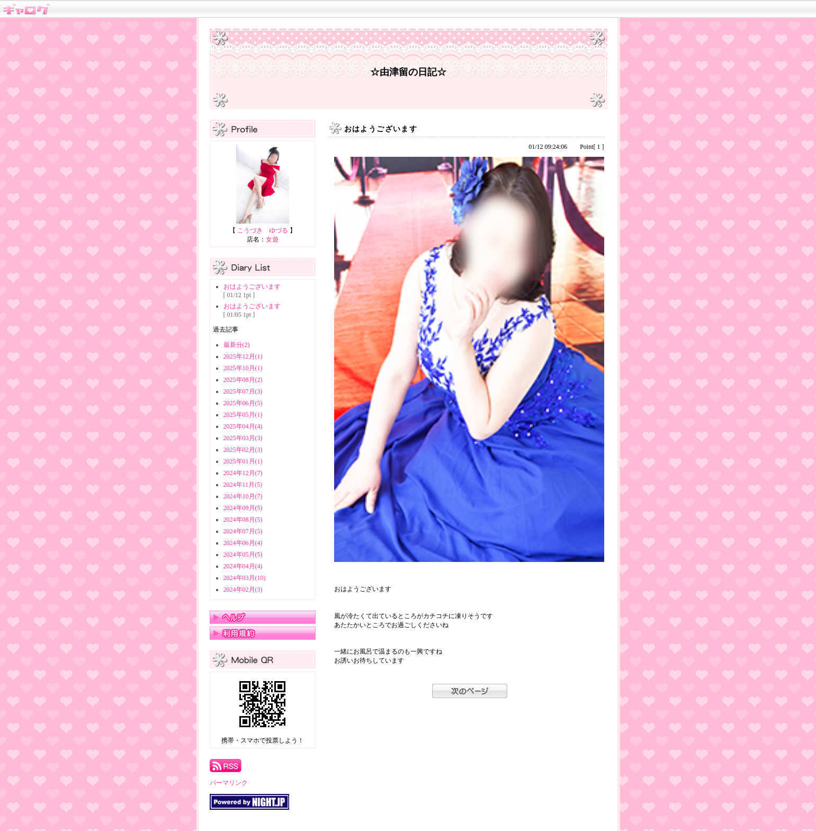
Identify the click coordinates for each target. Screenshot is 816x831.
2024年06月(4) (243, 543)
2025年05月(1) (243, 414)
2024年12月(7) (243, 473)
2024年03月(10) (244, 578)
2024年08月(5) (243, 519)
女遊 (272, 239)
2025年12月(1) (243, 356)
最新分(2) (236, 345)
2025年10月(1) (243, 368)
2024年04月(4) (243, 566)
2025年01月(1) (243, 461)
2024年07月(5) (243, 531)
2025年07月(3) (243, 391)
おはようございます (252, 286)
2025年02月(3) (243, 449)
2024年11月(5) (243, 484)
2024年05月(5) (243, 554)
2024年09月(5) (243, 508)
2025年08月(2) (243, 379)
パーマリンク (229, 783)
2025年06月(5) (243, 403)
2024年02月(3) (243, 589)
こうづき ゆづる (262, 230)
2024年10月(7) (243, 496)
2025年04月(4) (243, 426)
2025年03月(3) (243, 438)
